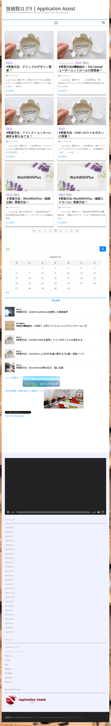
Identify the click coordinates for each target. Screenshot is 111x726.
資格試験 (8, 677)
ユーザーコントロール (66, 62)
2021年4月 (9, 615)
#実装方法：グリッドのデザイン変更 (29, 68)
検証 (6, 664)
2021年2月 (9, 619)
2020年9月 (9, 628)
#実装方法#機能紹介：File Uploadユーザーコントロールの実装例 (81, 68)
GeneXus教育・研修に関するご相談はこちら (44, 391)
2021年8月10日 (65, 141)
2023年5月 (9, 545)
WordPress (58, 717)
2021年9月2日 (65, 76)
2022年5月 (9, 567)
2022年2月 (9, 580)
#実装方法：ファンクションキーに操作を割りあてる (29, 134)
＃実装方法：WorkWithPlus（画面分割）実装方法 (28, 200)
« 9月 (7, 292)
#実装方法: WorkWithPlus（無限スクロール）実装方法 (81, 200)
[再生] (8, 512)
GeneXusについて (12, 647)
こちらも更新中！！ (32, 377)
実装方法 (9, 62)
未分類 (7, 660)
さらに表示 (11, 90)
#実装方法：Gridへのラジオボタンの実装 (81, 134)
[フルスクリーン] (103, 512)
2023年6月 (9, 541)
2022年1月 (9, 584)
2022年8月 (9, 558)
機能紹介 (86, 62)
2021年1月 (9, 623)
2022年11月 (10, 554)
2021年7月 (9, 610)
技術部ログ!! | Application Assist (40, 8)
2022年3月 (9, 575)
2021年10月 (10, 597)
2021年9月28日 (12, 76)
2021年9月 (9, 601)
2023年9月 (9, 527)
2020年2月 (9, 632)
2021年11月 (10, 593)
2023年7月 (9, 536)
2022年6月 (9, 562)
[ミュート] (98, 512)
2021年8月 (9, 606)
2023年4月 (9, 549)
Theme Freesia (47, 717)
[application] (55, 486)
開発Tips (8, 682)
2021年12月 (10, 588)
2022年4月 (9, 571)
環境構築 (8, 673)
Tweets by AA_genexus (15, 416)
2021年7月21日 (12, 207)
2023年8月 (9, 532)
